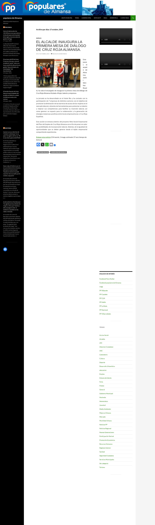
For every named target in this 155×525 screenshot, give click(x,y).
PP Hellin (102, 302)
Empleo (38, 38)
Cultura (102, 358)
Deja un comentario (60, 54)
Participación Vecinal (106, 436)
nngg (105, 18)
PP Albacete (103, 290)
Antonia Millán (43, 152)
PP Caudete (103, 294)
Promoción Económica (107, 440)
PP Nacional (103, 310)
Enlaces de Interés (105, 378)
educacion (102, 370)
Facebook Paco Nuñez (106, 279)
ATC (100, 343)
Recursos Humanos (105, 444)
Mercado (102, 417)
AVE (100, 351)
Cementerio (103, 355)
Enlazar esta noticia (43, 137)
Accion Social (103, 335)
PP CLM (102, 298)
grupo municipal (66, 18)
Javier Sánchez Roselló (58, 152)
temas (77, 18)
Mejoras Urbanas (105, 413)
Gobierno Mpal (86, 18)
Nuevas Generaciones (106, 432)
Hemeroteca (114, 18)
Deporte (102, 362)
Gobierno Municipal (106, 393)
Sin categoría (103, 463)
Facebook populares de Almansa (110, 283)
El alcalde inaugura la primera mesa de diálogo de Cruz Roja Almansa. (61, 46)
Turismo (102, 467)
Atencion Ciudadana (106, 347)
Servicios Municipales (106, 459)
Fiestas (101, 386)
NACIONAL (8, 128)
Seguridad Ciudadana (106, 456)
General (102, 390)
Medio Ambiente (105, 409)
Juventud (102, 405)
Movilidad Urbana (105, 421)
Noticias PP (97, 18)
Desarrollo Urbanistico (107, 366)
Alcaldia (102, 339)
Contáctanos (124, 18)
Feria (101, 382)
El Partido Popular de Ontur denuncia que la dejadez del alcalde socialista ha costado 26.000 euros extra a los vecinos (11, 95)
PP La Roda (103, 306)
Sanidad (102, 452)
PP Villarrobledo (105, 314)
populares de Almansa (12, 18)
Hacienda (102, 397)
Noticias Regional (105, 428)
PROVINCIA (8, 27)
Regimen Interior (105, 448)
